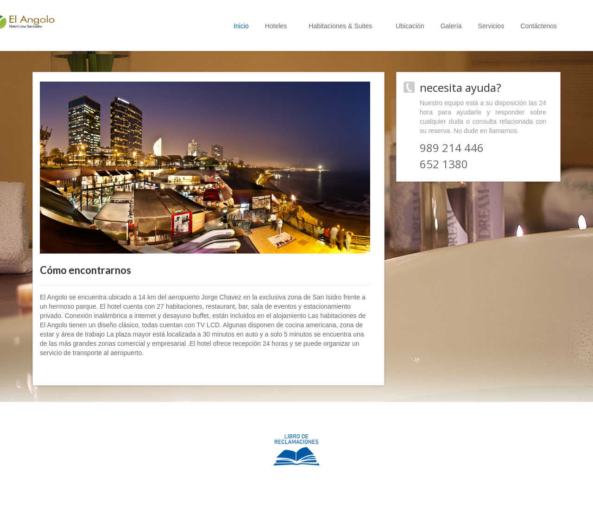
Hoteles (278, 26)
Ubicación (410, 26)
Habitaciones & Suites (344, 26)
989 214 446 (452, 147)
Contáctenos (538, 26)
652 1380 (444, 164)
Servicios (491, 26)
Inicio (241, 26)
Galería (451, 26)
